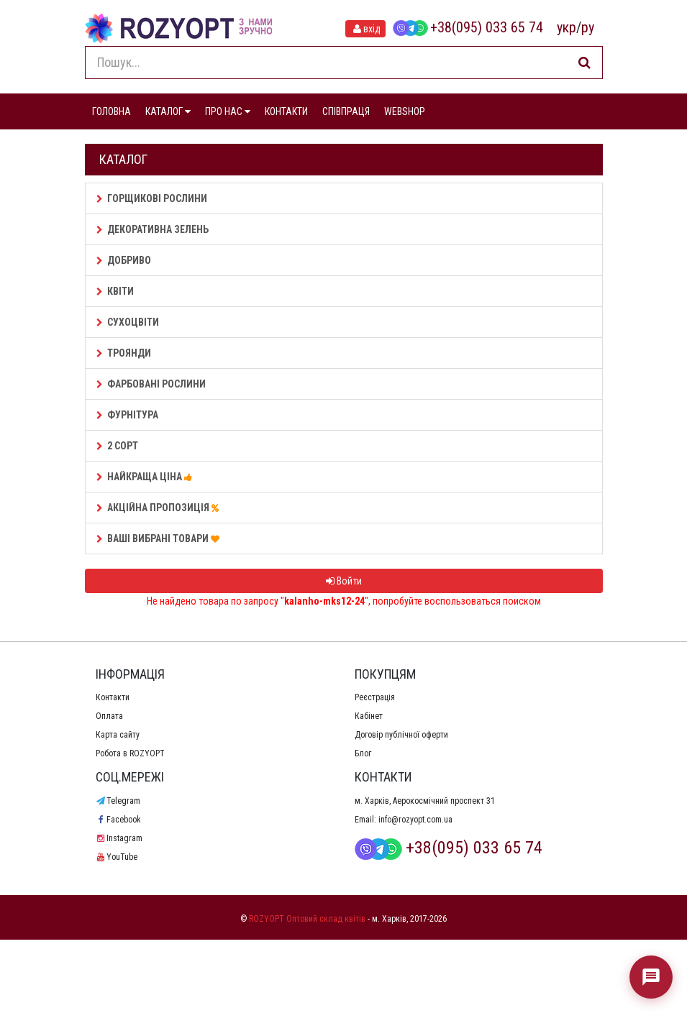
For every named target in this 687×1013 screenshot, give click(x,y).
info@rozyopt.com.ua (415, 820)
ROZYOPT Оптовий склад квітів (307, 919)
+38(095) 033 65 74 (467, 27)
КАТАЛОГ (168, 111)
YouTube (116, 857)
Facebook (118, 820)
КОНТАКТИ (286, 111)
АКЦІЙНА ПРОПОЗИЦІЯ (159, 507)
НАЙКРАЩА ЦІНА (146, 476)
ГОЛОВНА (111, 111)
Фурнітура (127, 415)
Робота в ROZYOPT (130, 753)
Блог (363, 753)
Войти (344, 581)
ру (587, 27)
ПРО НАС (227, 111)
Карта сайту (118, 735)
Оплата (109, 716)
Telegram (118, 801)
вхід (365, 29)
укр (566, 27)
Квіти (115, 291)
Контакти (112, 697)
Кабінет (369, 716)
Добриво (123, 260)
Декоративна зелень (152, 229)
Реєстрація (375, 697)
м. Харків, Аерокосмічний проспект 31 (425, 801)
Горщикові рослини (151, 198)
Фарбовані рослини (151, 384)
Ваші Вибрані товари (160, 538)
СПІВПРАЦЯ (346, 111)
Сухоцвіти (127, 322)
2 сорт (117, 446)
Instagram (119, 838)
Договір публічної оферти (401, 735)
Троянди (123, 353)
